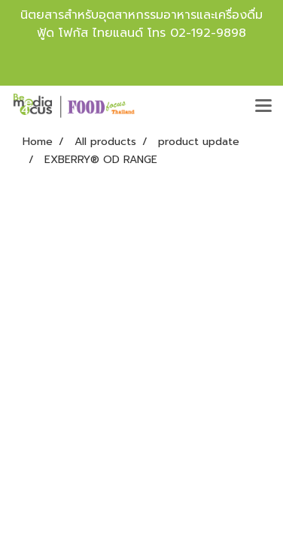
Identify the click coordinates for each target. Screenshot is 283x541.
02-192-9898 (208, 33)
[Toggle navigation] (263, 106)
